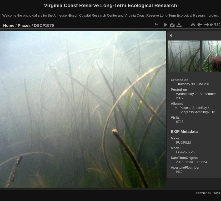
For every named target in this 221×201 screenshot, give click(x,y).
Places (24, 25)
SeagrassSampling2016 (197, 112)
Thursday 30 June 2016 (193, 84)
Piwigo (216, 192)
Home (8, 25)
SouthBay (199, 108)
